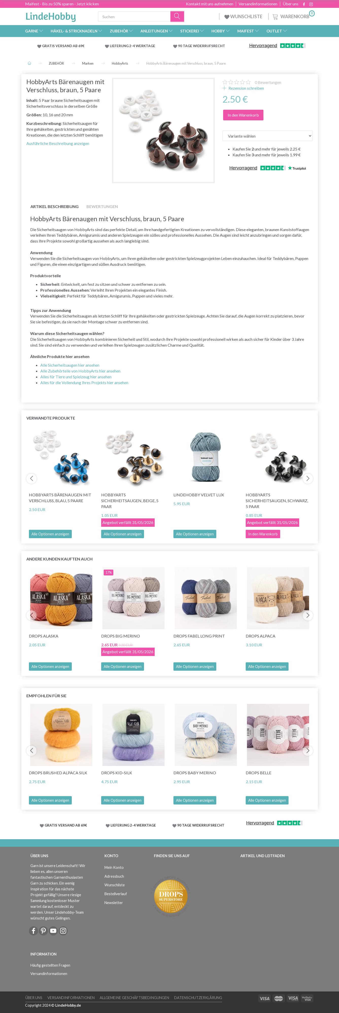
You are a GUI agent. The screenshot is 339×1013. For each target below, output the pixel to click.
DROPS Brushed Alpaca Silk (58, 772)
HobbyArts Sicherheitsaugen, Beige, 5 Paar (129, 500)
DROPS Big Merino (120, 635)
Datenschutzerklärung (198, 998)
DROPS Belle (258, 772)
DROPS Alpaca (260, 635)
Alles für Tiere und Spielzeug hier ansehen (76, 376)
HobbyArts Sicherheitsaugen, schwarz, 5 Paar (277, 500)
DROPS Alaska (43, 635)
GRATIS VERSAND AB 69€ (63, 46)
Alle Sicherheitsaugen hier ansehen (69, 365)
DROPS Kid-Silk (116, 772)
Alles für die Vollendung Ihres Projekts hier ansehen (84, 382)
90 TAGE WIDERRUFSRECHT (201, 46)
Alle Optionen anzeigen (50, 534)
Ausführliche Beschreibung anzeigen (57, 143)
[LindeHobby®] (50, 15)
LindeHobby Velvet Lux (198, 494)
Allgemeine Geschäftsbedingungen (134, 998)
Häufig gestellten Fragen (50, 965)
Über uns (290, 4)
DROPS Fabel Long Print (199, 635)
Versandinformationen (258, 4)
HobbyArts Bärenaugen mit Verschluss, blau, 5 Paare (60, 497)
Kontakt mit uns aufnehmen (209, 4)
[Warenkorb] (293, 16)
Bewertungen (268, 82)
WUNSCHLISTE (243, 16)
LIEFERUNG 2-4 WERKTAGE (132, 46)
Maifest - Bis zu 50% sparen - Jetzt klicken (62, 3)
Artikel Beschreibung (54, 206)
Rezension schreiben (246, 88)
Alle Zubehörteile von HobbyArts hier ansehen (80, 370)
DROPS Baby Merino (194, 772)
